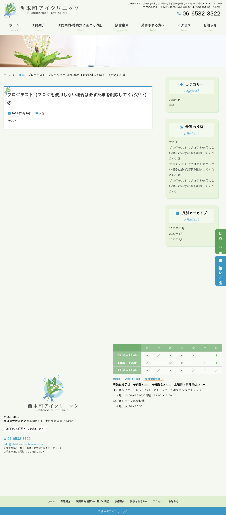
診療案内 (122, 28)
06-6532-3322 (27, 437)
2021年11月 (177, 228)
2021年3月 (176, 233)
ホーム (14, 28)
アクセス (184, 28)
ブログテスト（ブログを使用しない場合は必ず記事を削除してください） (191, 186)
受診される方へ (153, 28)
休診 (42, 113)
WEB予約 (220, 241)
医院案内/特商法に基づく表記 (80, 28)
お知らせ (210, 28)
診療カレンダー (220, 271)
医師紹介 (38, 28)
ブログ (173, 141)
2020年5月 (176, 239)
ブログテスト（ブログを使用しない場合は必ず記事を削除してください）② (191, 169)
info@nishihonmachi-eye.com (23, 444)
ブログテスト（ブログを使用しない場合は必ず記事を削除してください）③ (191, 153)
